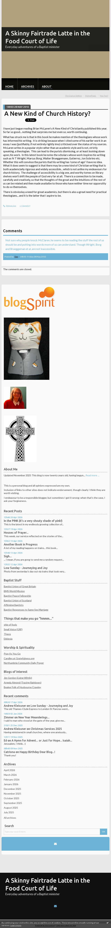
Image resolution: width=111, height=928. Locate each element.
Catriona (9, 751)
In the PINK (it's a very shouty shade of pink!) (33, 520)
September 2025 (13, 802)
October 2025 (11, 798)
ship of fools (10, 624)
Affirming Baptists (14, 604)
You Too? (104, 95)
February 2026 (11, 779)
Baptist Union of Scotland (18, 600)
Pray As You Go (12, 653)
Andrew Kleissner (15, 705)
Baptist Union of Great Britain (20, 586)
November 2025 (12, 793)
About (47, 86)
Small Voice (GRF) (13, 629)
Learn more (15, 925)
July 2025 (9, 812)
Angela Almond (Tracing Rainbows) (22, 682)
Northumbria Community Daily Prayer (24, 662)
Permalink (9, 206)
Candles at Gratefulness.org (19, 658)
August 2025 (11, 807)
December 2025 (12, 788)
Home (9, 86)
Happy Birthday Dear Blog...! (37, 751)
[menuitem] (9, 84)
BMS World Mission (14, 591)
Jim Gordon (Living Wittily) (18, 677)
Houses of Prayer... (16, 532)
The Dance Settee (73, 95)
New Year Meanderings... (34, 717)
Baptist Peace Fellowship (17, 595)
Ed (5, 740)
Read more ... (92, 475)
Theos (7, 634)
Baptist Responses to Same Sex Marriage (26, 609)
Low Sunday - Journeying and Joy (26, 567)
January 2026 (11, 784)
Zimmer (9, 717)
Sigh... (8, 556)
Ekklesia (8, 638)
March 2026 (10, 774)
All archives (10, 817)
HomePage (90, 95)
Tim (16, 256)
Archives (27, 86)
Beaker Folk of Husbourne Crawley (22, 687)
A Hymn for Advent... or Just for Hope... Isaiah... (42, 740)
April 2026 (9, 770)
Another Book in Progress (21, 544)
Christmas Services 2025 (46, 728)
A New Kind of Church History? (47, 113)
